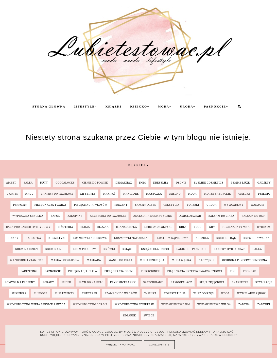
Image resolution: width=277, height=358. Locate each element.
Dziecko (140, 106)
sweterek (89, 293)
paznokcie (53, 271)
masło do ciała (120, 260)
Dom (142, 182)
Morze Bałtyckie (217, 193)
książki (128, 249)
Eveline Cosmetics (209, 182)
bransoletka (126, 227)
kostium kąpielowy (172, 238)
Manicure (131, 193)
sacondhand (153, 282)
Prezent (121, 204)
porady (48, 282)
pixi (233, 271)
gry (212, 227)
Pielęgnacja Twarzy (51, 204)
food (198, 227)
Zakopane (75, 216)
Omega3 (244, 193)
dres (183, 227)
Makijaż (109, 193)
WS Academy (233, 204)
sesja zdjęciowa (212, 282)
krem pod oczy (84, 249)
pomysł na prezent (20, 282)
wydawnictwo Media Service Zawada (36, 304)
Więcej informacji (121, 344)
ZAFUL (55, 216)
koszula (202, 238)
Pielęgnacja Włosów (90, 204)
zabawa (244, 304)
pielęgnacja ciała (82, 271)
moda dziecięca (152, 260)
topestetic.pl (175, 293)
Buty (44, 182)
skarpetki (240, 282)
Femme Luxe (240, 182)
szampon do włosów (121, 293)
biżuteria (65, 227)
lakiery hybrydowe (229, 249)
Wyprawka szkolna (27, 216)
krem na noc (55, 249)
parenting (29, 271)
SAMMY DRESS (145, 204)
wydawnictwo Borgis (90, 304)
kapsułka (33, 238)
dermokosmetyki (158, 227)
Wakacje (257, 204)
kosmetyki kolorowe (90, 238)
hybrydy (264, 227)
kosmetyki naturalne (132, 238)
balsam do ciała (221, 216)
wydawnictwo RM (175, 304)
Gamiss (12, 193)
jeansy (13, 238)
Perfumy (20, 204)
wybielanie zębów (251, 293)
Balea (28, 182)
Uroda (188, 106)
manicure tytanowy (26, 260)
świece (148, 315)
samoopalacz (181, 282)
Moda (165, 106)
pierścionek (150, 271)
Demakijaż (124, 182)
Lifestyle (85, 106)
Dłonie (181, 182)
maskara (94, 260)
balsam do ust (253, 216)
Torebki (193, 204)
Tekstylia (171, 204)
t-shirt (150, 293)
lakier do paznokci (191, 249)
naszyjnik (207, 260)
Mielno (175, 193)
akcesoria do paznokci (108, 216)
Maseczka (154, 193)
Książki (113, 106)
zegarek (129, 315)
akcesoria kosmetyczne (152, 216)
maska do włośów (65, 260)
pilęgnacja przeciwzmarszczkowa (195, 271)
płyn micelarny (123, 282)
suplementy (64, 293)
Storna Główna (48, 106)
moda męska (181, 260)
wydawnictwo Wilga (214, 304)
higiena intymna (236, 227)
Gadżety (264, 182)
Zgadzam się (159, 344)
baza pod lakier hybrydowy (28, 227)
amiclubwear (190, 216)
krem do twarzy (256, 238)
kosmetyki (57, 238)
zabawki (263, 304)
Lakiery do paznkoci (57, 193)
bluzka (103, 227)
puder (66, 282)
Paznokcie (216, 106)
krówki (109, 249)
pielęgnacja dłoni (119, 271)
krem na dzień (26, 249)
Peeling (264, 193)
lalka (257, 249)
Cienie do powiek (95, 182)
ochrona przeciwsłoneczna (244, 260)
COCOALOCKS (65, 182)
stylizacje (263, 282)
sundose (40, 293)
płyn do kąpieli (91, 282)
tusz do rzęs (203, 293)
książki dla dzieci (155, 249)
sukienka (19, 293)
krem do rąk (226, 238)
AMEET (11, 182)
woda (225, 293)
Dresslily (161, 182)
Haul (29, 193)
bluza (85, 227)
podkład (249, 271)
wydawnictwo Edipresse (134, 304)
